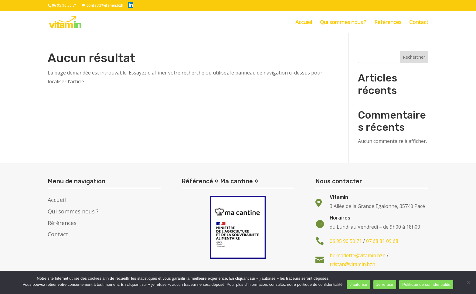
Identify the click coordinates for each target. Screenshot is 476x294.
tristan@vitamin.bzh (352, 264)
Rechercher (414, 57)
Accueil (303, 23)
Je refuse (384, 284)
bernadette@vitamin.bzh (358, 255)
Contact (418, 23)
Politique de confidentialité (426, 284)
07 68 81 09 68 (382, 241)
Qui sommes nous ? (343, 23)
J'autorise (358, 284)
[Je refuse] (468, 282)
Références (387, 23)
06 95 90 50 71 (64, 5)
